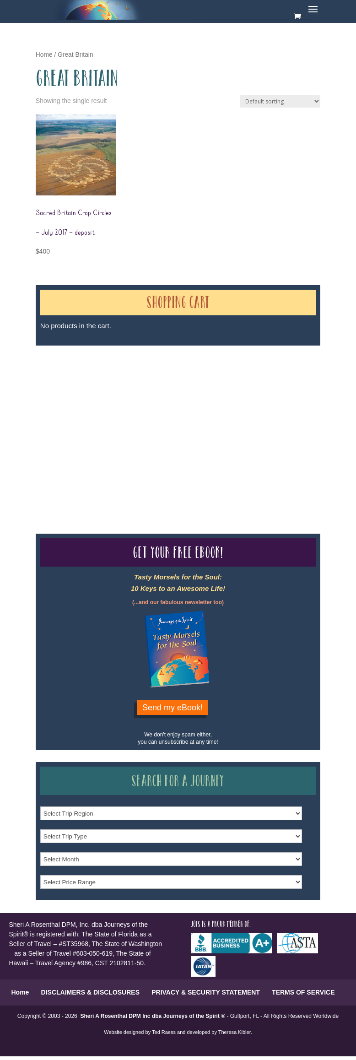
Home (44, 54)
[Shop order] (280, 101)
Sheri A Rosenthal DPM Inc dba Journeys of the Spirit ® (152, 1016)
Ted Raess (164, 1032)
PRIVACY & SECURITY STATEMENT (205, 992)
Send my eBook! (172, 707)
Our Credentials (173, 423)
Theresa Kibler (234, 1032)
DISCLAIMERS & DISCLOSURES (90, 992)
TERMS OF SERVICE (303, 992)
